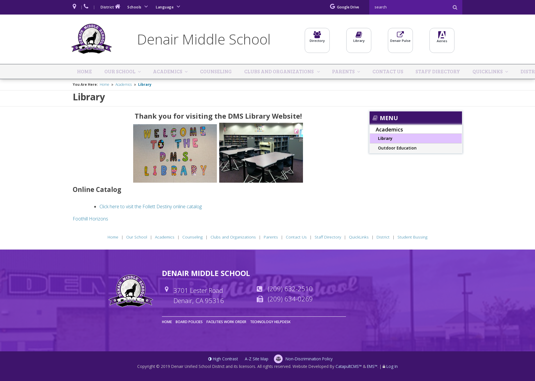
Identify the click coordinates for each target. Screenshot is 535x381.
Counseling (211, 72)
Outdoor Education (397, 149)
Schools (138, 6)
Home (85, 72)
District (111, 6)
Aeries (442, 40)
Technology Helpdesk (270, 322)
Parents (340, 72)
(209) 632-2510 (290, 289)
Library (359, 40)
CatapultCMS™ (349, 367)
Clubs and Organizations (275, 72)
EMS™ (372, 367)
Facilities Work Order (226, 322)
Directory (317, 40)
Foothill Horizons (90, 219)
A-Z (256, 359)
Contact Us (383, 72)
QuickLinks (481, 72)
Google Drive (344, 7)
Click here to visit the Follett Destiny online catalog (150, 207)
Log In (392, 367)
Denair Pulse (400, 40)
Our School (118, 72)
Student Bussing (412, 238)
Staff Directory (432, 72)
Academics (164, 72)
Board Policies (189, 322)
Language (169, 6)
